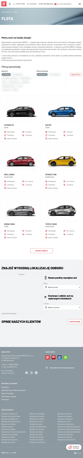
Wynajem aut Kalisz (8, 437)
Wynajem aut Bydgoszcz (10, 419)
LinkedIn (36, 373)
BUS (15, 89)
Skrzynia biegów (42, 71)
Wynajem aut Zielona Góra (67, 440)
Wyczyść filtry (75, 74)
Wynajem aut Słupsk (65, 416)
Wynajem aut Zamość (65, 437)
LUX (20, 86)
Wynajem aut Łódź (35, 424)
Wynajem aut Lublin (36, 421)
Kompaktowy (17, 74)
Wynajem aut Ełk (7, 427)
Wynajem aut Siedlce (65, 414)
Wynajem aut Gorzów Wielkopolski (13, 432)
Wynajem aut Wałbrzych (66, 424)
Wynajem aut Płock (36, 434)
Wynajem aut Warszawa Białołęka (69, 432)
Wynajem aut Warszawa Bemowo (69, 427)
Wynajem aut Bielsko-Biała (11, 416)
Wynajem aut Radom (36, 440)
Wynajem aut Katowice (9, 440)
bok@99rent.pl (12, 367)
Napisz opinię (75, 322)
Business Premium (9, 86)
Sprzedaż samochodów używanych (62, 368)
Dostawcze (6, 89)
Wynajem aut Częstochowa (11, 421)
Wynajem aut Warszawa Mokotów (69, 429)
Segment (5, 71)
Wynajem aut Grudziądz (10, 434)
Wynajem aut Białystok (9, 414)
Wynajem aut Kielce (8, 442)
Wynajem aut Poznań (36, 437)
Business (25, 82)
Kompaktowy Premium (10, 78)
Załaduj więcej (41, 251)
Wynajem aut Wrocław (65, 434)
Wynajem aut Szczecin (65, 419)
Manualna (43, 74)
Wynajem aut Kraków (36, 416)
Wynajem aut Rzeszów (37, 442)
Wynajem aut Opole (36, 432)
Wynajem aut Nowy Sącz (37, 427)
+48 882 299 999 (20, 4)
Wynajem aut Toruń (64, 421)
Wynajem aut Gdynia (9, 429)
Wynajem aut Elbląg (8, 424)
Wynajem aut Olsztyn (36, 429)
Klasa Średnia (25, 78)
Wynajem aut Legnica (36, 419)
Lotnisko (46, 303)
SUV (4, 82)
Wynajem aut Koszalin (37, 414)
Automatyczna (54, 74)
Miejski (7, 74)
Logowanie (33, 4)
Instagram (31, 373)
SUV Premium (14, 82)
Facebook (26, 373)
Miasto (46, 283)
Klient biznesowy (65, 4)
